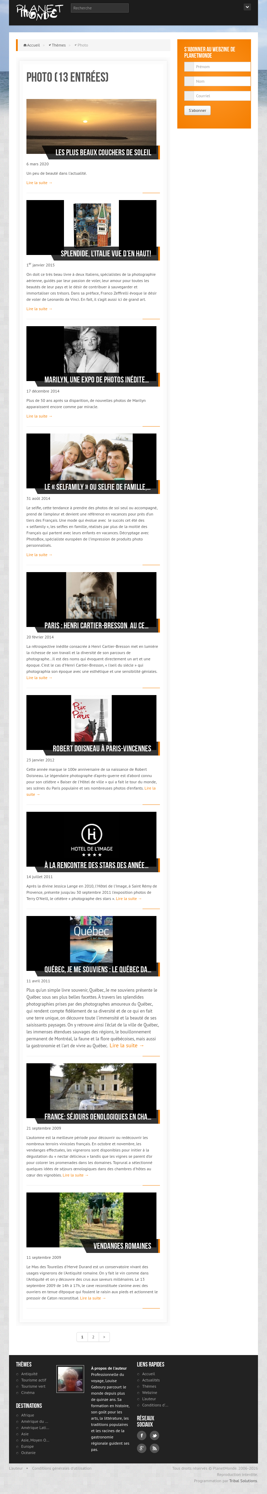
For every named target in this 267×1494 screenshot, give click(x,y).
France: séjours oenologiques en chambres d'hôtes (97, 1116)
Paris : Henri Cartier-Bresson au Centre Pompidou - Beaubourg (97, 625)
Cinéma (27, 1392)
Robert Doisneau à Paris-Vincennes (102, 748)
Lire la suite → (39, 182)
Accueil (33, 45)
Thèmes (59, 45)
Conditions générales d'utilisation (62, 1468)
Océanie (28, 1452)
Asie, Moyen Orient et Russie (35, 1440)
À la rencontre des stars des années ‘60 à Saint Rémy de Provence (97, 865)
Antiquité (29, 1373)
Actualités (151, 1379)
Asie (25, 1433)
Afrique (27, 1415)
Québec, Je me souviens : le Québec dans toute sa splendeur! (97, 969)
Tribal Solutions (243, 1480)
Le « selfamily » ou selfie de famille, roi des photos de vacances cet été (97, 487)
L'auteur (149, 1398)
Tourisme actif (33, 1379)
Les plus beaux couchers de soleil (103, 152)
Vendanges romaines (122, 1245)
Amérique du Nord (35, 1421)
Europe (27, 1446)
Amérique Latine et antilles (35, 1427)
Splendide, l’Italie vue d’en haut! (106, 253)
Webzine (149, 1392)
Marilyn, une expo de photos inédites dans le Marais (97, 379)
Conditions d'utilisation (156, 1405)
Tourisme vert (33, 1386)
